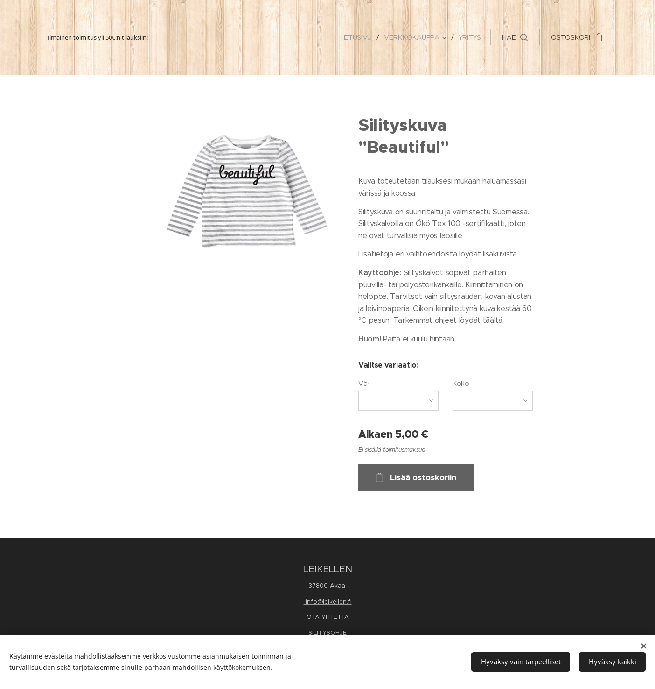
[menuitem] (360, 37)
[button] (514, 37)
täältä (492, 320)
